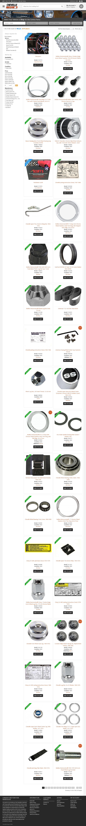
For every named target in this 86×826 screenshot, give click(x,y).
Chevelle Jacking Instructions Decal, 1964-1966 (38, 350)
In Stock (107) (9, 59)
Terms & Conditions (34, 814)
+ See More (7, 107)
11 (73, 788)
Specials (59, 804)
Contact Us (14, 1)
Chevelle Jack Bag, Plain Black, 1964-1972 (38, 768)
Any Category (8, 36)
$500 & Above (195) (10, 83)
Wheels (19, 28)
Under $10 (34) (8, 72)
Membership (73, 807)
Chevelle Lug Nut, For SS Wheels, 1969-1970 (68, 685)
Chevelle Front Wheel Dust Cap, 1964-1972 (38, 643)
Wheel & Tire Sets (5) (11, 50)
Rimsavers (38, 56)
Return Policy (33, 802)
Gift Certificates (60, 802)
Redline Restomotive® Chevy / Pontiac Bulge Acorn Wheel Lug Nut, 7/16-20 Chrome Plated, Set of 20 (68, 58)
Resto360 (32, 800)
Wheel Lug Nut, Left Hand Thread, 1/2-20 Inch (38, 391)
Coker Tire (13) (9, 102)
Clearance (8, 63)
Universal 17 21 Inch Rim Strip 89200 (68, 308)
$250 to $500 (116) (9, 81)
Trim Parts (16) (9, 100)
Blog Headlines (60, 806)
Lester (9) (8, 105)
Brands (58, 800)
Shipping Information (35, 804)
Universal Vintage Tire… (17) (12, 98)
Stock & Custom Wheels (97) (13, 43)
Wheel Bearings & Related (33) (12, 47)
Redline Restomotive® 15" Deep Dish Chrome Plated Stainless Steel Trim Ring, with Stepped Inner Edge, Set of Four (68, 225)
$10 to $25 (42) (8, 74)
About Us (32, 809)
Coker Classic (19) (10, 95)
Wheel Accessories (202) (12, 40)
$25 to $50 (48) (8, 76)
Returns (45, 804)
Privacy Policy (33, 812)
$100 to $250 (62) (9, 79)
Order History (73, 802)
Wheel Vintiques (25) (10, 93)
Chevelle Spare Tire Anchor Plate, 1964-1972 (68, 561)
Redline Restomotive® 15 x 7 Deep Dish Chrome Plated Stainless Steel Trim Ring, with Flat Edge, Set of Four (38, 436)
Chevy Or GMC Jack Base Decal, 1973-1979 (38, 561)
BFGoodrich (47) (9, 91)
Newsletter (73, 806)
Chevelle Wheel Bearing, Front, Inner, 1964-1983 (38, 519)
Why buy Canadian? (34, 807)
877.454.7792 (6, 1)
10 (69, 788)
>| (80, 788)
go (16, 85)
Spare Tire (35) (9, 45)
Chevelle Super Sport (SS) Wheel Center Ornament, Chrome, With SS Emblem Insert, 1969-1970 (68, 393)
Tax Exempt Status (34, 806)
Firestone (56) (9, 90)
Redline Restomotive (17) (11, 97)
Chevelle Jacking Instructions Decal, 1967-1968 (68, 182)
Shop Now (76, 23)
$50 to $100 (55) (9, 78)
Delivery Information (34, 811)
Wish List (72, 804)
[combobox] (15, 23)
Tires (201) (8, 41)
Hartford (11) (9, 104)
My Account (73, 800)
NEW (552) (8, 68)
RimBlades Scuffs (38, 182)
